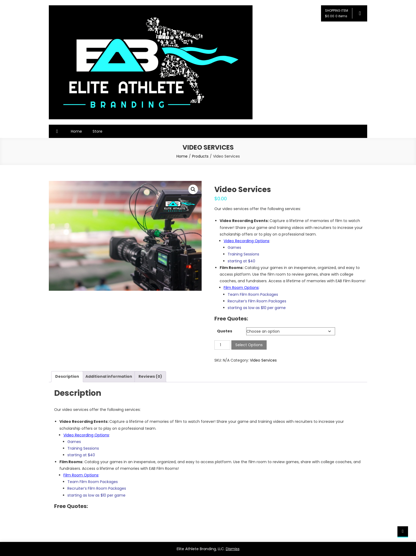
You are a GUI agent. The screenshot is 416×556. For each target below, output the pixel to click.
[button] (193, 189)
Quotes (224, 331)
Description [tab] (67, 376)
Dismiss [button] (233, 548)
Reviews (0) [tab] (150, 376)
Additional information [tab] (108, 376)
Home (76, 131)
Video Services (263, 360)
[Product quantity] (222, 345)
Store (97, 131)
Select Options (249, 345)
